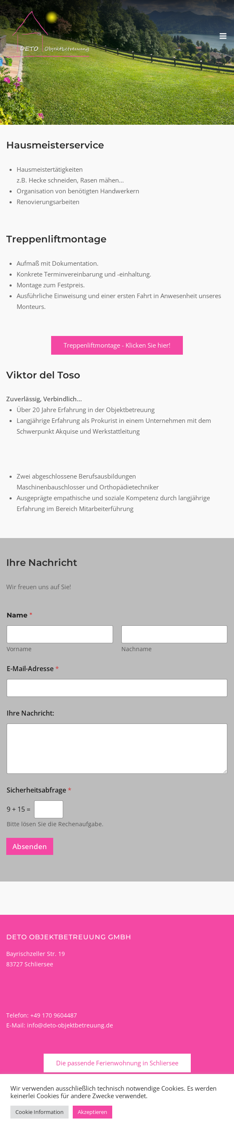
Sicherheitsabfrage (39, 790)
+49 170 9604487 (53, 1015)
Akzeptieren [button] (92, 1112)
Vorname (19, 648)
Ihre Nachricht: (30, 713)
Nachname (136, 648)
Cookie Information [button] (39, 1112)
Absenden (29, 846)
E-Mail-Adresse (33, 669)
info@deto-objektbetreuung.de (70, 1025)
